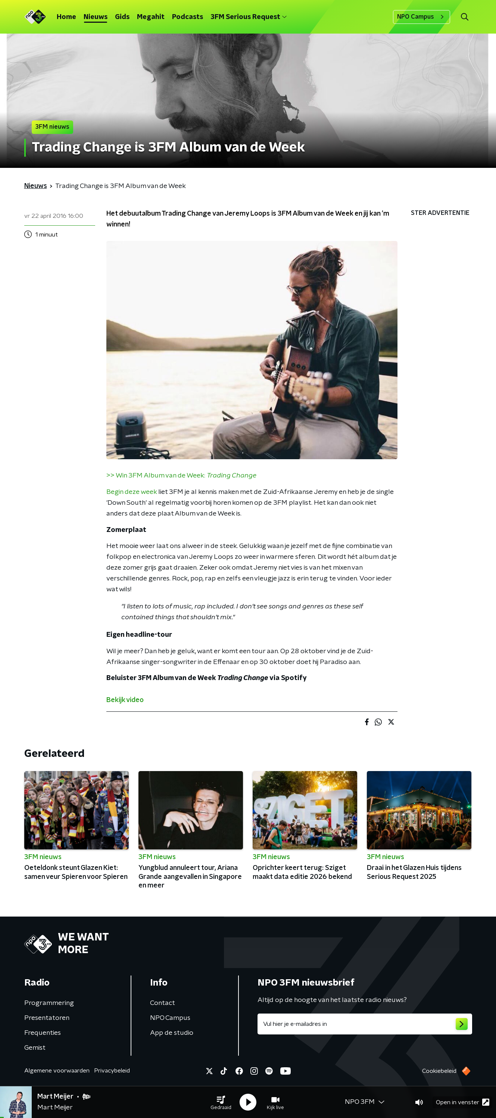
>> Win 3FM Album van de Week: (181, 475)
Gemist (35, 1048)
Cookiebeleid (439, 1071)
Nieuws (95, 17)
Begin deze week (131, 492)
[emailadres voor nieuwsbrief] (365, 1024)
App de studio (171, 1033)
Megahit (151, 17)
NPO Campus (421, 17)
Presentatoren (46, 1018)
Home (66, 17)
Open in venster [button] (462, 1102)
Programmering (49, 1003)
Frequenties (42, 1033)
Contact (162, 1003)
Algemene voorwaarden (57, 1071)
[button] (221, 1102)
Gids (122, 17)
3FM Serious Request (248, 17)
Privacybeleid (112, 1071)
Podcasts (187, 17)
